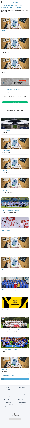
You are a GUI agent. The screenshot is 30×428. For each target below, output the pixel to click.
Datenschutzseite (11, 111)
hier (21, 98)
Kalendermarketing (21, 389)
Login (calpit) (22, 391)
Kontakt (8, 391)
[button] (1, 2)
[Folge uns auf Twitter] (13, 419)
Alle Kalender (9, 379)
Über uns (21, 404)
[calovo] (15, 2)
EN (17, 421)
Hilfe (8, 389)
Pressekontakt (8, 406)
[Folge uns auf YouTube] (16, 419)
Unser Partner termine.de (21, 402)
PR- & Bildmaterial (8, 404)
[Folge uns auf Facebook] (10, 419)
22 (11, 14)
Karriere (21, 406)
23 (12, 14)
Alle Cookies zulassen (15, 102)
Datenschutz (8, 394)
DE (15, 421)
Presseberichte (8, 402)
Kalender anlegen (22, 394)
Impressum (22, 408)
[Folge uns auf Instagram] (19, 419)
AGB (8, 396)
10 (9, 14)
